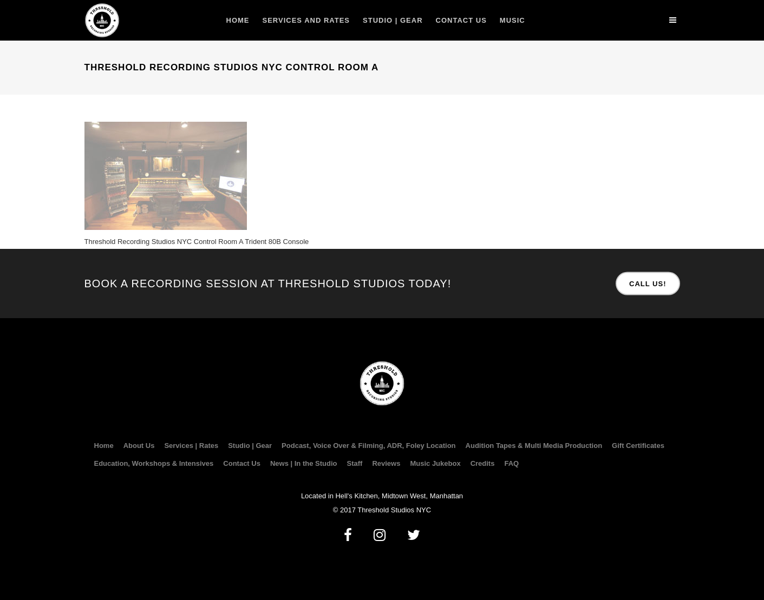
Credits (483, 463)
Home (104, 446)
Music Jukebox (435, 463)
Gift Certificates (638, 446)
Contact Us (241, 463)
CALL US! (647, 284)
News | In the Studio (303, 463)
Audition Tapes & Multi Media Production (534, 446)
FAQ (511, 463)
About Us (139, 446)
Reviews (386, 463)
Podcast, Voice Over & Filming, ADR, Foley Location (368, 446)
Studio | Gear (250, 446)
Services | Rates (191, 446)
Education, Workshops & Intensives (154, 463)
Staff (354, 463)
